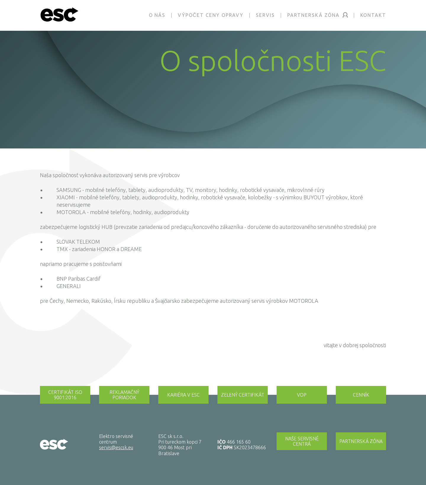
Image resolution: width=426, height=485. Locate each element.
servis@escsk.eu (116, 447)
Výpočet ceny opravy (210, 15)
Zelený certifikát (242, 394)
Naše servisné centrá (302, 441)
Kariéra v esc (183, 394)
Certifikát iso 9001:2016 (65, 394)
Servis (265, 15)
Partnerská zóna (317, 15)
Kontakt (373, 15)
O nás (157, 15)
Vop (301, 394)
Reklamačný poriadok (124, 394)
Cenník (361, 394)
